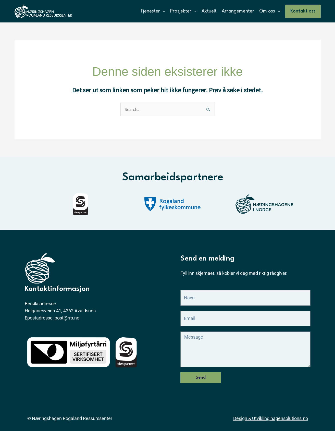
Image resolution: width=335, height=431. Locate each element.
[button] (303, 11)
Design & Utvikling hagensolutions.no (270, 418)
